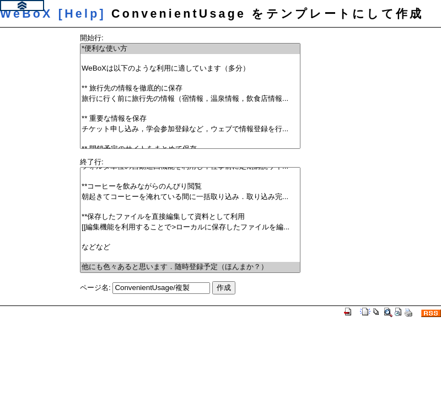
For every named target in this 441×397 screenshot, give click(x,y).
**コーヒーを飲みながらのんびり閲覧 (190, 186)
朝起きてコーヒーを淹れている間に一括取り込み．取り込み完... (190, 197)
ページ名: (95, 287)
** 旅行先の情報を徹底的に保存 (190, 88)
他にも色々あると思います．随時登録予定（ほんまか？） (190, 267)
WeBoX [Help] (53, 13)
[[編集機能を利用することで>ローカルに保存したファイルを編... (190, 227)
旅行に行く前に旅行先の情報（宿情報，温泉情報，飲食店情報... (190, 99)
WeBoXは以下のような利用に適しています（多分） (190, 68)
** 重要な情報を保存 (190, 119)
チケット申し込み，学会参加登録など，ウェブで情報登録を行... (190, 129)
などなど (190, 247)
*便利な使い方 (190, 49)
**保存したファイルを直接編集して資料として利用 (190, 217)
